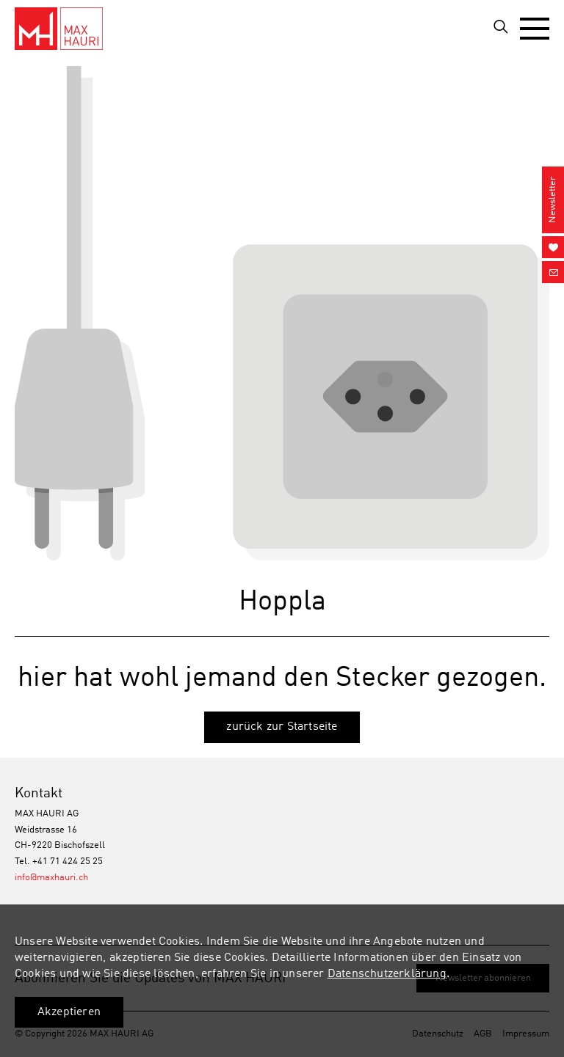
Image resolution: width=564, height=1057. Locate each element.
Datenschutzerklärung (387, 974)
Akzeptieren (69, 1012)
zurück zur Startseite (281, 727)
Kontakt (38, 793)
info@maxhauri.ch (51, 877)
